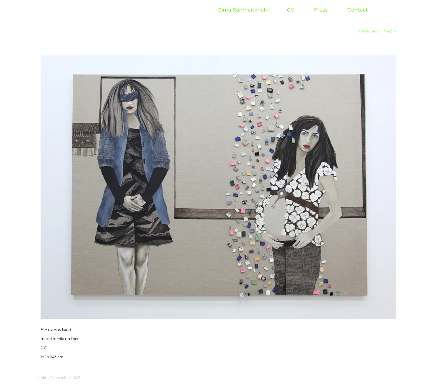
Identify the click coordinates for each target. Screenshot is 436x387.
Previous (370, 31)
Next (388, 31)
